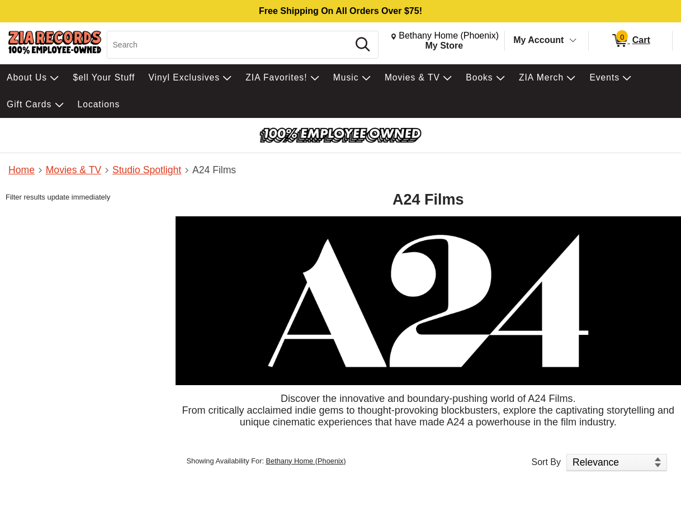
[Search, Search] (229, 44)
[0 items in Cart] (630, 40)
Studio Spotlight (146, 170)
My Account (538, 40)
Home (21, 170)
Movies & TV (73, 170)
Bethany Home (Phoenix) (306, 461)
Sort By (546, 462)
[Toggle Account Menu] (573, 41)
